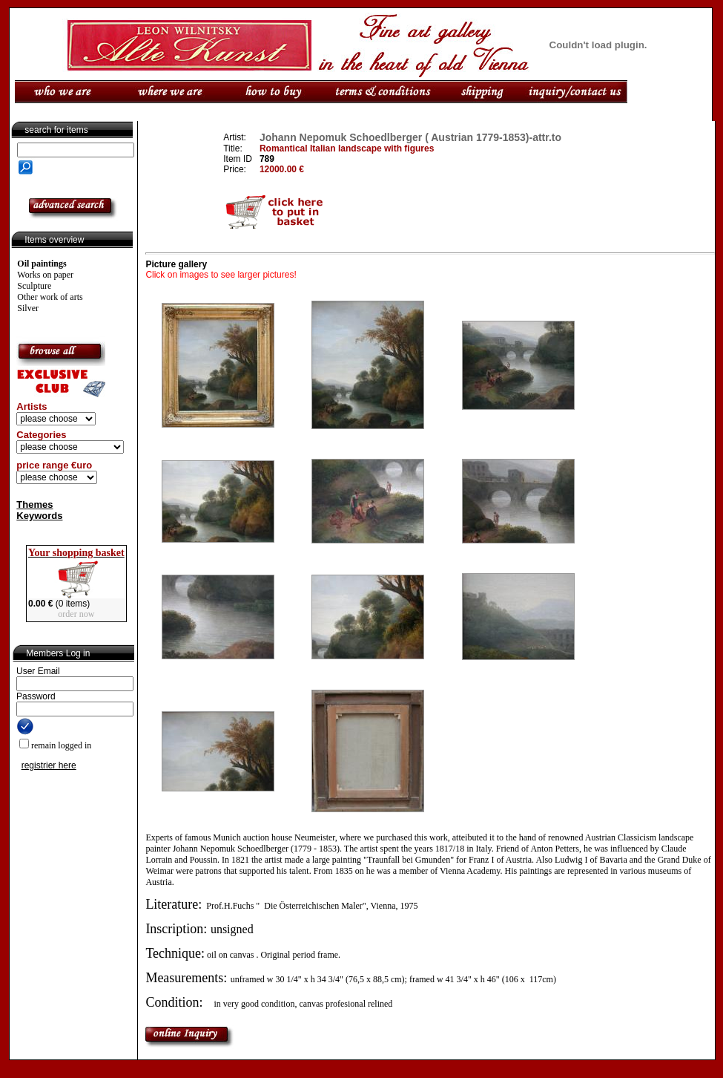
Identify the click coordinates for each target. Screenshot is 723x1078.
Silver (28, 308)
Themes (34, 504)
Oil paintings (41, 263)
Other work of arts (49, 297)
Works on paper (45, 275)
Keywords (39, 515)
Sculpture (34, 286)
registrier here (49, 765)
